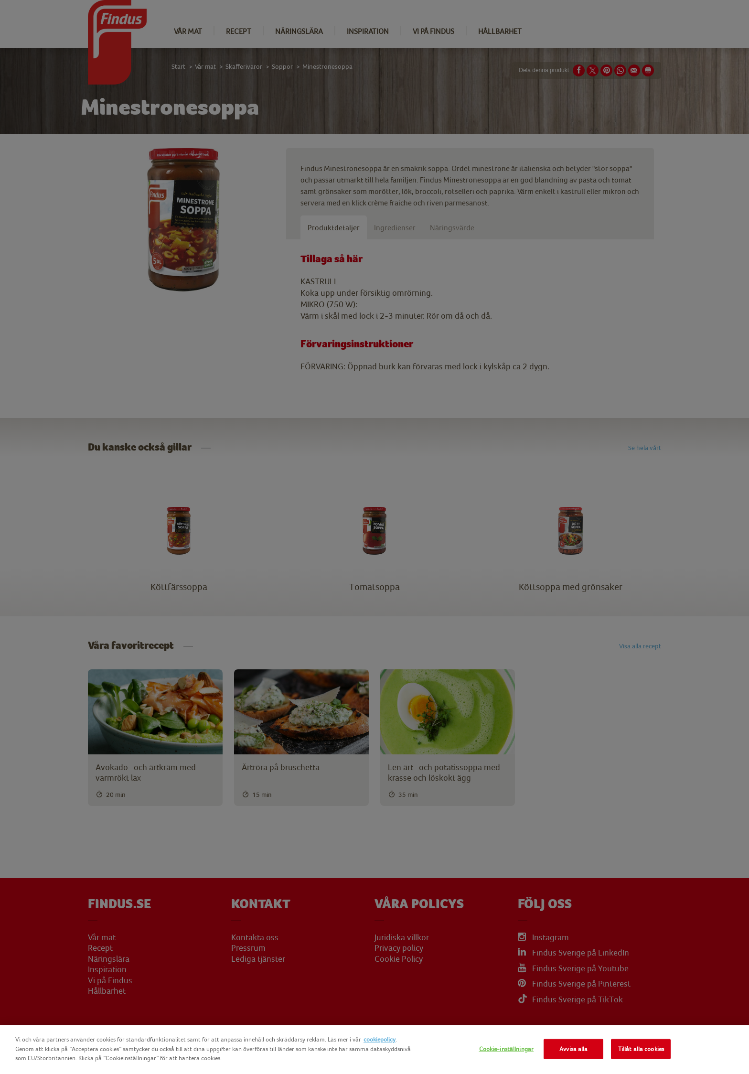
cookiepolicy (380, 1039)
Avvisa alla (573, 1049)
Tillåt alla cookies (641, 1049)
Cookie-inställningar (506, 1049)
